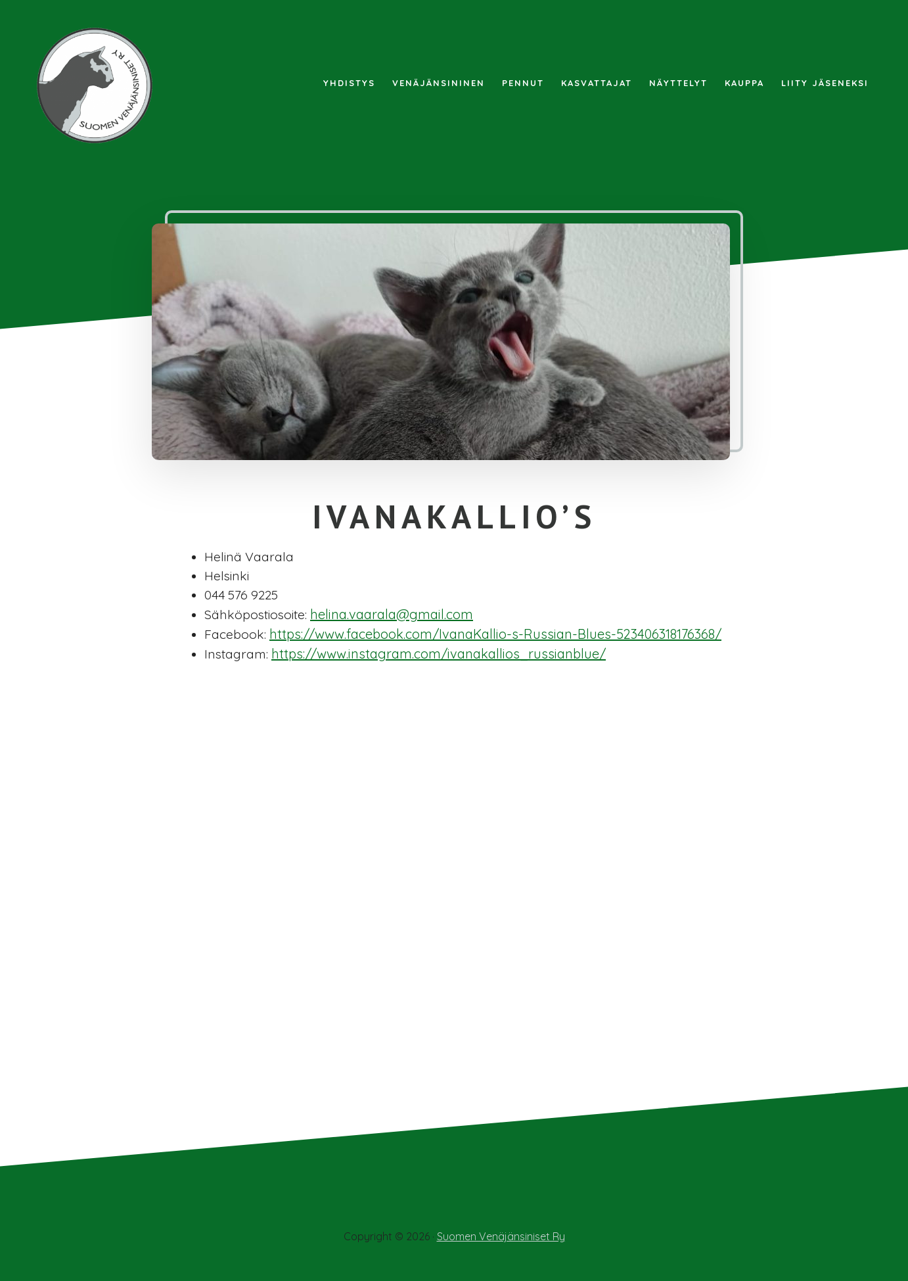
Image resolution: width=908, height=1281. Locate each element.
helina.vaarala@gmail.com (395, 616)
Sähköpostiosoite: (257, 616)
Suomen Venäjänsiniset (98, 85)
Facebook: (235, 636)
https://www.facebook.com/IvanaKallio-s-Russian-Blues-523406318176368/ (495, 636)
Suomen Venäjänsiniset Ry (501, 1236)
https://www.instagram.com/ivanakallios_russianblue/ (441, 655)
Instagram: (237, 655)
